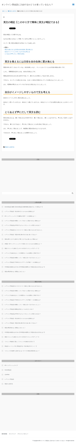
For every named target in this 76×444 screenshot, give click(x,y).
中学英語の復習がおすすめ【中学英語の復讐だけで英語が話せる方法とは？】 (25, 267)
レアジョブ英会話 (9, 379)
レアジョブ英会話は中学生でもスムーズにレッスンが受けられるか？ (23, 225)
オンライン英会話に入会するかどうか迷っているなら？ (27, 4)
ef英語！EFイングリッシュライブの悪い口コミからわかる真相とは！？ (23, 243)
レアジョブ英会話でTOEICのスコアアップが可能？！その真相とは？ (23, 262)
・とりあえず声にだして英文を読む (14, 54)
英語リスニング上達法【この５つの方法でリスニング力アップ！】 (22, 248)
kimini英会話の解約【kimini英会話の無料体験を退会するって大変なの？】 (24, 207)
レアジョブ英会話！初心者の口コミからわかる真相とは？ (20, 211)
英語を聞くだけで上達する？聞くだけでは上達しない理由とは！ (21, 239)
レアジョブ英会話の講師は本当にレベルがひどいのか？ (19, 309)
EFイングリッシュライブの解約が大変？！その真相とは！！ (20, 216)
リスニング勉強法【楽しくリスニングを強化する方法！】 (20, 341)
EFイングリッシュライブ (11, 365)
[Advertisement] (38, 173)
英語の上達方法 (9, 147)
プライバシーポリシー (22, 433)
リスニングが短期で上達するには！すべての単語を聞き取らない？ (22, 351)
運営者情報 (4, 433)
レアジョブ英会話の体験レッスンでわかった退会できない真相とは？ (23, 220)
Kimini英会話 (8, 370)
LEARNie (7, 374)
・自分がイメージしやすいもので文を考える (16, 51)
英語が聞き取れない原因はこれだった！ (15, 271)
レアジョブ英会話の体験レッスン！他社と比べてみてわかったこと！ (23, 257)
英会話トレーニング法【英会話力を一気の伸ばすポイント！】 (21, 346)
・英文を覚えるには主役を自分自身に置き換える (18, 49)
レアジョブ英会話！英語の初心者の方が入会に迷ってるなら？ (21, 234)
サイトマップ (12, 433)
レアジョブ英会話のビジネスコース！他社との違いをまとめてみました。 (24, 230)
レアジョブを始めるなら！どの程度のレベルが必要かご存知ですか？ (23, 253)
